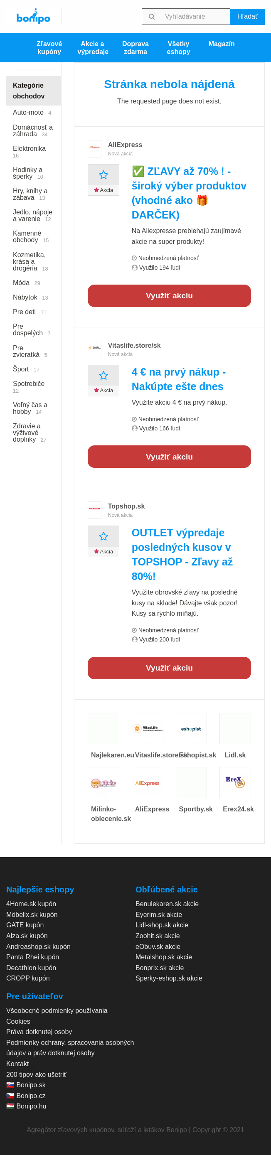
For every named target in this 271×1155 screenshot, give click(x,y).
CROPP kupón (28, 978)
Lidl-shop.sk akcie (162, 925)
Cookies (18, 1021)
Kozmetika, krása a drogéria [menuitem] (30, 261)
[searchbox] (196, 16)
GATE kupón (25, 925)
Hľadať (247, 16)
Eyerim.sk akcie (159, 914)
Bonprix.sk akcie (160, 967)
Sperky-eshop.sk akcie (169, 978)
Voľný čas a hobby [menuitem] (30, 408)
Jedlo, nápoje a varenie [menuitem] (32, 215)
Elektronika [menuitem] (31, 152)
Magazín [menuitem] (222, 43)
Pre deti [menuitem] (30, 311)
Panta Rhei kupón (32, 957)
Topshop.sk (126, 506)
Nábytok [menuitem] (30, 297)
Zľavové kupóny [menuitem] (49, 47)
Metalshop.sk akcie (164, 957)
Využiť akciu (169, 295)
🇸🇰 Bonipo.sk (26, 1085)
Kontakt (17, 1063)
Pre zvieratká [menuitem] (30, 351)
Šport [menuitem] (26, 369)
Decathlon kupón (31, 967)
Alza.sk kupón (27, 935)
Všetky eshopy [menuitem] (178, 47)
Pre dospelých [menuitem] (32, 330)
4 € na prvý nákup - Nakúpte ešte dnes (179, 379)
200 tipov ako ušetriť (36, 1074)
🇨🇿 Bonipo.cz (26, 1095)
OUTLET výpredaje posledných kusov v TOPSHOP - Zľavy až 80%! (182, 554)
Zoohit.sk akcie (158, 935)
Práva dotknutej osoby (39, 1031)
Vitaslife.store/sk (134, 345)
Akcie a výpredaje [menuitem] (92, 47)
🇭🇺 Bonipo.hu (26, 1106)
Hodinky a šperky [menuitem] (28, 173)
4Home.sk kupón (31, 903)
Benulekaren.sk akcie (167, 903)
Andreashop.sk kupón (38, 946)
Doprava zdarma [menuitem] (135, 47)
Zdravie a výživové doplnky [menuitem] (30, 433)
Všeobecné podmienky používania (57, 1010)
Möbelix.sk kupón (32, 914)
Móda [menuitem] (26, 282)
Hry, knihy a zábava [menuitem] (30, 194)
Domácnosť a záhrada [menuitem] (33, 131)
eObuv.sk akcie (158, 946)
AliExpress (125, 144)
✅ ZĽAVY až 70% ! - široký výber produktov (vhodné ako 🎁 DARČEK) (189, 193)
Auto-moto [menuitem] (32, 112)
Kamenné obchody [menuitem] (31, 236)
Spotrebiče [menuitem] (30, 387)
